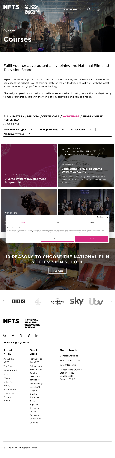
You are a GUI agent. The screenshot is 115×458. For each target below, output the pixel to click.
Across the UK (72, 9)
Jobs (5, 374)
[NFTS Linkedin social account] (36, 336)
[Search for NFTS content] (89, 9)
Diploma (33, 116)
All (5, 116)
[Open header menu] (108, 9)
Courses (12, 30)
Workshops (70, 116)
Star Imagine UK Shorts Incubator (86, 210)
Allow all (91, 238)
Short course (93, 116)
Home (4, 30)
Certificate (50, 116)
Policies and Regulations (36, 367)
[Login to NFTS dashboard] (98, 9)
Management (10, 370)
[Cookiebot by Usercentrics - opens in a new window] (94, 217)
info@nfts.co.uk (68, 365)
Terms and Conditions (35, 417)
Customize (57, 238)
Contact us (8, 393)
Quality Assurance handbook (35, 376)
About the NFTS (8, 360)
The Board (8, 366)
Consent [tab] (23, 222)
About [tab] (92, 222)
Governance (9, 389)
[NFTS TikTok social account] (29, 336)
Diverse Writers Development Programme (29, 165)
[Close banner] (107, 217)
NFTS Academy (29, 210)
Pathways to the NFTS (36, 360)
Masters (18, 116)
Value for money (8, 383)
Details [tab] (57, 222)
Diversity (8, 378)
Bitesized (12, 119)
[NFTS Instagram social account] (4, 336)
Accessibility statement (36, 385)
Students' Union (34, 410)
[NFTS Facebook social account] (13, 336)
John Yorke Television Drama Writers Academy (86, 165)
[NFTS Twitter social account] (21, 336)
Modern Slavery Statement (35, 394)
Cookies (34, 423)
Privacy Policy (7, 399)
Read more (57, 271)
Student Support (34, 403)
